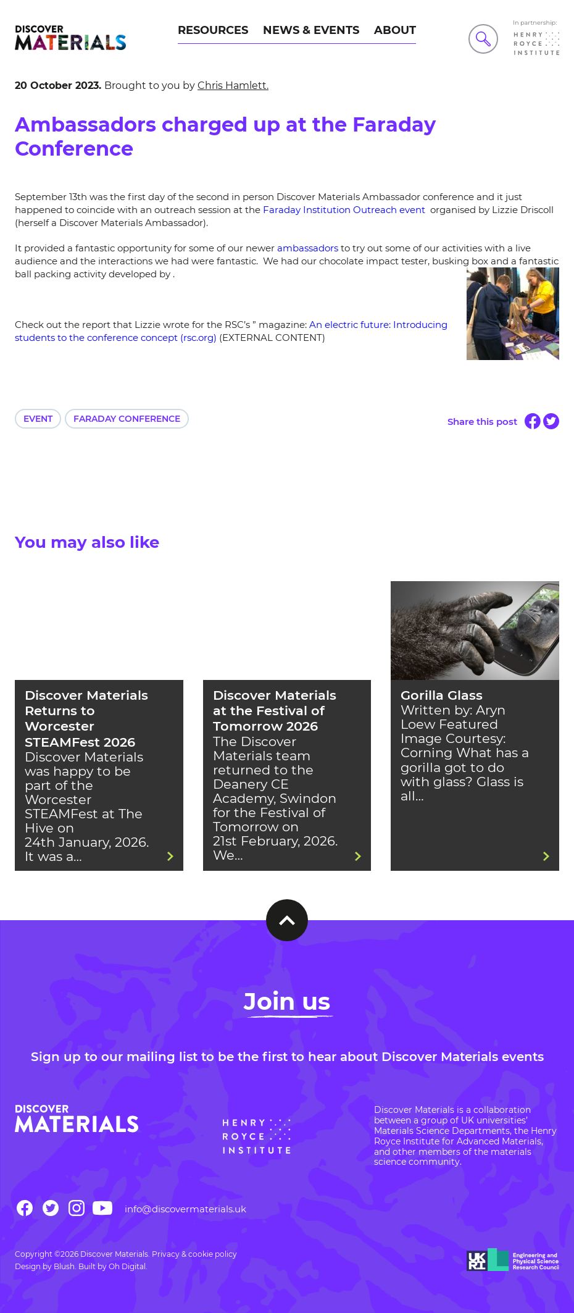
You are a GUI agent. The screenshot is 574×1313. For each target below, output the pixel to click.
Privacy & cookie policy (194, 1254)
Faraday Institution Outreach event (345, 210)
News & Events (311, 30)
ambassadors (306, 248)
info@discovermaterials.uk (185, 1209)
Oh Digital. (128, 1266)
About (395, 30)
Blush (64, 1266)
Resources (213, 30)
